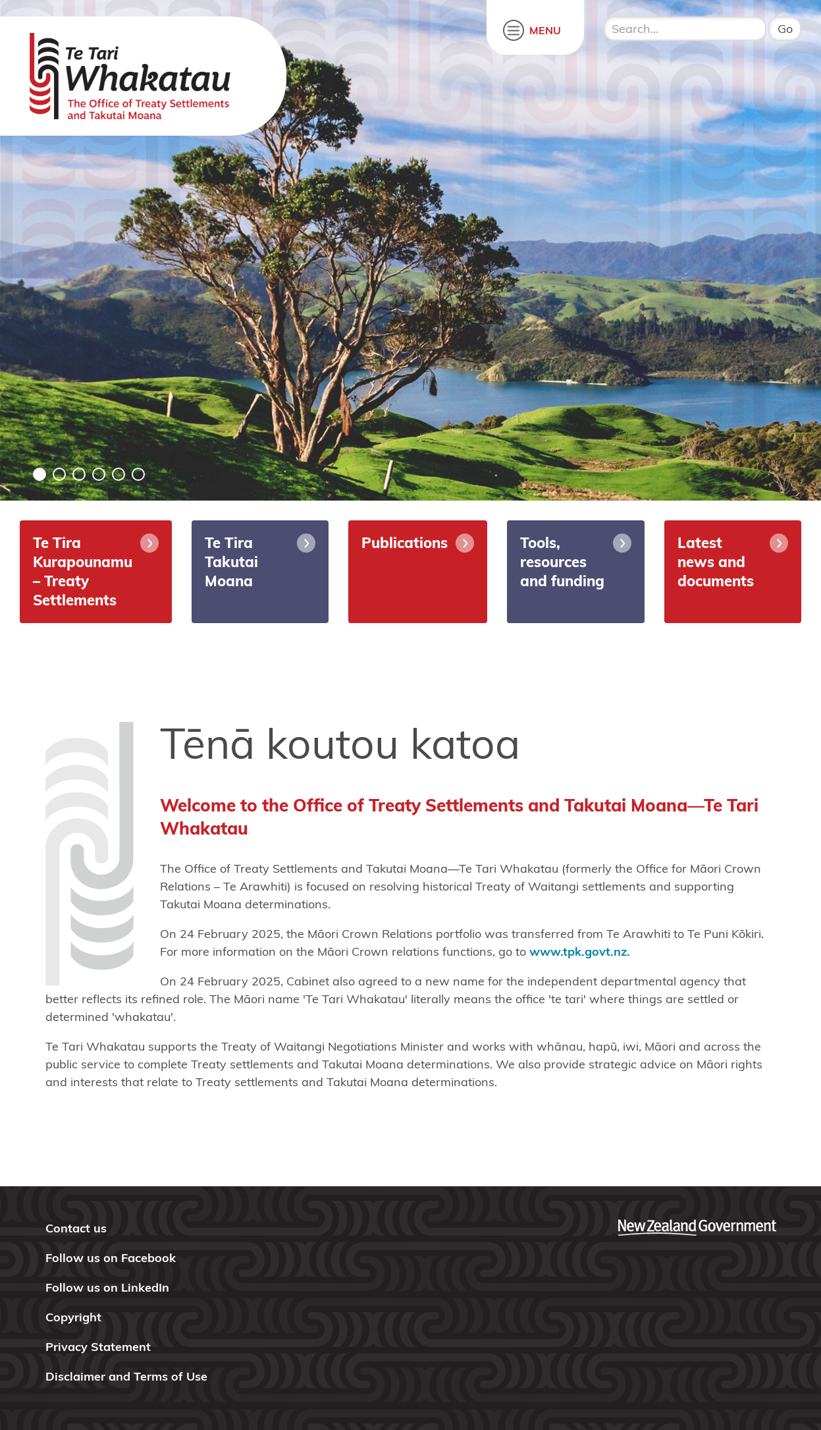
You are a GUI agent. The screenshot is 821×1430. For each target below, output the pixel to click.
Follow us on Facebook (110, 1257)
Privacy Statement (98, 1346)
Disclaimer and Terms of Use (126, 1376)
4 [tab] (98, 474)
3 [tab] (79, 474)
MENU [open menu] (545, 30)
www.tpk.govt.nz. (579, 951)
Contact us (76, 1228)
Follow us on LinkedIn (107, 1287)
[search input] (685, 28)
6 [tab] (138, 474)
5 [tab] (118, 474)
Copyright (73, 1317)
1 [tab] (39, 474)
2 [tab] (59, 474)
